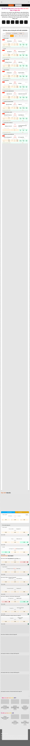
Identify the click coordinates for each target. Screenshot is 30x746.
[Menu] (1, 2)
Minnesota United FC (19, 548)
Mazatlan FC (18, 528)
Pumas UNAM (11, 528)
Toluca (12, 538)
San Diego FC (11, 548)
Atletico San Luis (19, 538)
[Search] (28, 2)
